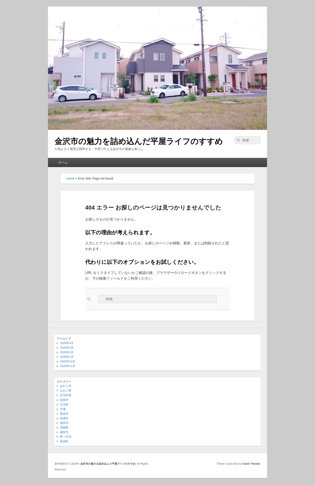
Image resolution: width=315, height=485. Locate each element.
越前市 (64, 432)
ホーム (62, 162)
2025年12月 (67, 361)
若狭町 (64, 427)
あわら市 (65, 386)
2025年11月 (67, 366)
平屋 (63, 409)
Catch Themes (251, 463)
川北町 (64, 404)
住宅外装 (65, 395)
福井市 (64, 423)
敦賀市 (64, 413)
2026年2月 (67, 352)
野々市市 (65, 436)
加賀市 (64, 400)
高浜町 (64, 441)
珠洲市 (64, 418)
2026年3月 (67, 347)
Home (70, 178)
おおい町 (65, 390)
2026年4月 (67, 343)
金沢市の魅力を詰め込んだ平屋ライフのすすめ (139, 141)
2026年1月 (67, 356)
